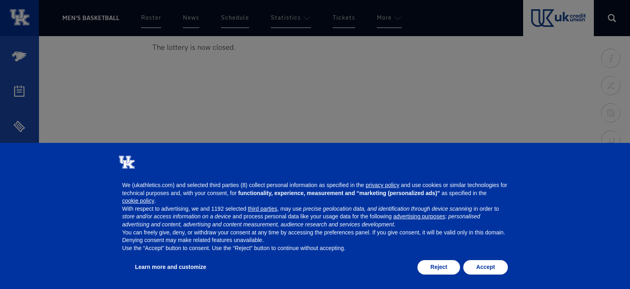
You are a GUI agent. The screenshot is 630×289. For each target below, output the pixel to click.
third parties (262, 209)
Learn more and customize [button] (170, 267)
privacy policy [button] (382, 185)
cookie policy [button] (138, 200)
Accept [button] (485, 267)
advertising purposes (419, 216)
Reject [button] (438, 267)
